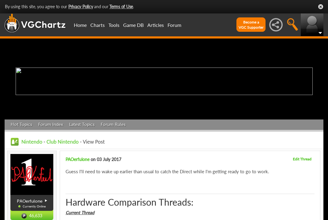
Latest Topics (82, 124)
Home (80, 25)
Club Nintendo (63, 141)
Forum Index (50, 124)
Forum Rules (113, 124)
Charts (97, 25)
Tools (113, 25)
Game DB (133, 25)
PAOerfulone (77, 159)
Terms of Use (121, 6)
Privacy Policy (80, 6)
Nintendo (31, 141)
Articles (155, 25)
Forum (174, 25)
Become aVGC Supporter (251, 25)
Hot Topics (21, 124)
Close (320, 6)
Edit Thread (302, 159)
